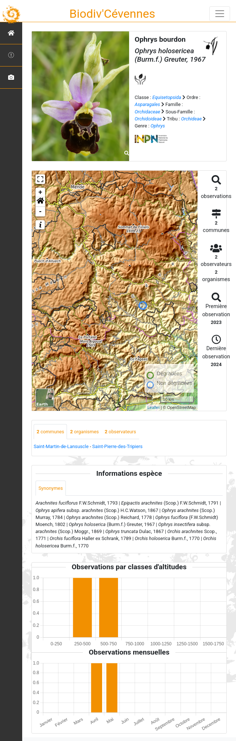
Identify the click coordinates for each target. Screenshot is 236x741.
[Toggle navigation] (219, 13)
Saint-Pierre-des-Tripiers (117, 446)
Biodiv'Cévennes (112, 14)
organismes (84, 431)
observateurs (120, 431)
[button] (40, 202)
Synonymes (50, 488)
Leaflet (154, 407)
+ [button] (40, 192)
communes (50, 431)
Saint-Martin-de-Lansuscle (61, 446)
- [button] (40, 211)
